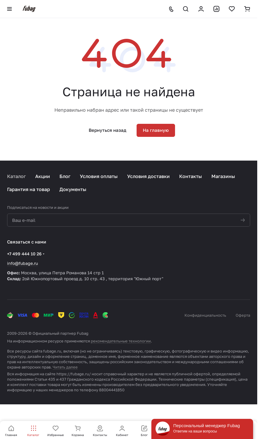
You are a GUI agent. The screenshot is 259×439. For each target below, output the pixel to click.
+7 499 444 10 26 (24, 253)
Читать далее (65, 367)
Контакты (190, 176)
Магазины (223, 176)
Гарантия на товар (28, 189)
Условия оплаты (99, 176)
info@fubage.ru (22, 263)
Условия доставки (148, 176)
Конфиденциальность (205, 315)
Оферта (243, 315)
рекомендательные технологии (121, 341)
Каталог (16, 176)
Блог (64, 176)
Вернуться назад (107, 130)
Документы (72, 189)
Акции (42, 176)
